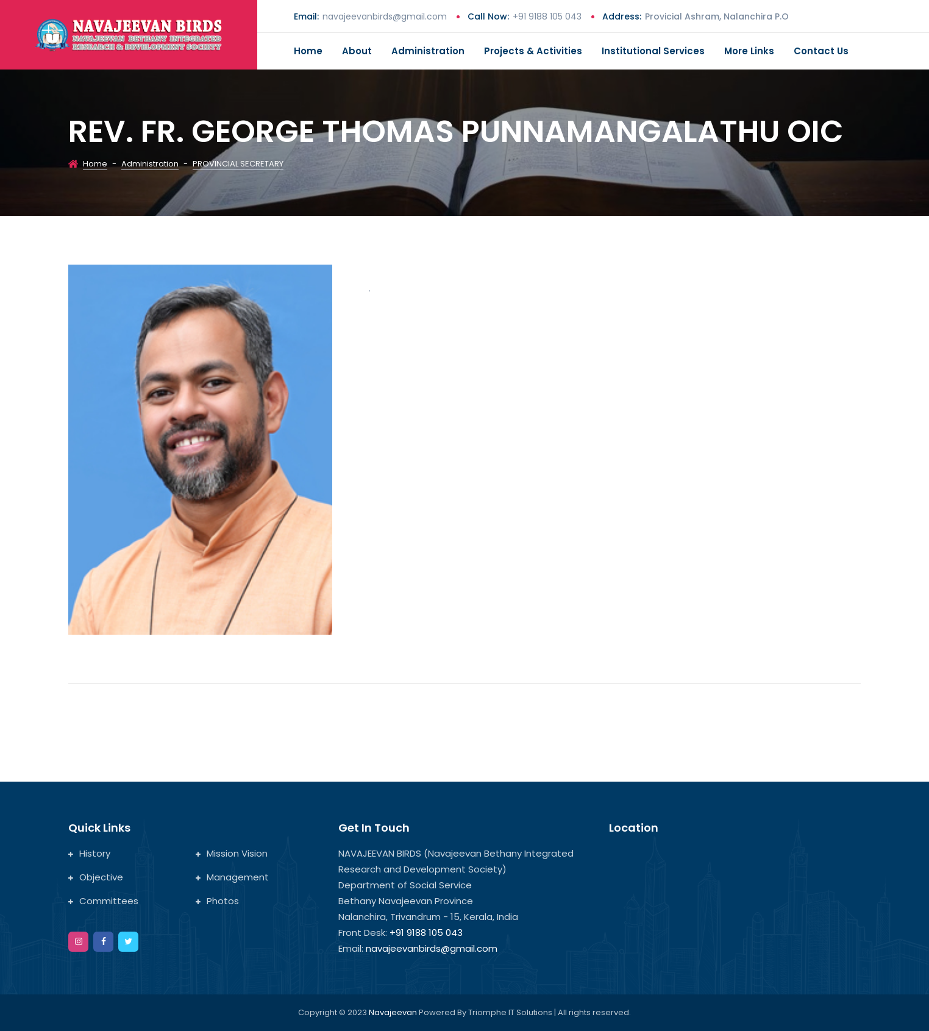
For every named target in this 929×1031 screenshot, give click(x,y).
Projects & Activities (533, 51)
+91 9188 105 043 (547, 16)
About (357, 51)
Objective (95, 877)
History (89, 853)
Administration (427, 51)
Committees (103, 900)
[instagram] (78, 942)
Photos (217, 900)
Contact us (821, 51)
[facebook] (103, 942)
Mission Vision (232, 853)
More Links (749, 51)
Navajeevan (394, 1012)
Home (308, 51)
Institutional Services (653, 51)
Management (232, 877)
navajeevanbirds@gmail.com (384, 16)
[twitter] (128, 942)
